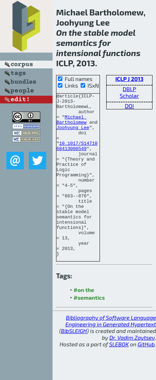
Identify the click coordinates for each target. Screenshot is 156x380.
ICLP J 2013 (129, 78)
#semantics (89, 330)
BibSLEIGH (74, 363)
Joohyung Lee (72, 134)
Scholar (129, 95)
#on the (84, 322)
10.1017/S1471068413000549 (76, 156)
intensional (78, 53)
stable (96, 32)
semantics (76, 43)
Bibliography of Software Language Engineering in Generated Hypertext (111, 353)
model (123, 32)
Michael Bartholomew (71, 125)
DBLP (129, 89)
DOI (129, 105)
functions (122, 53)
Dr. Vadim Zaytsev (132, 370)
